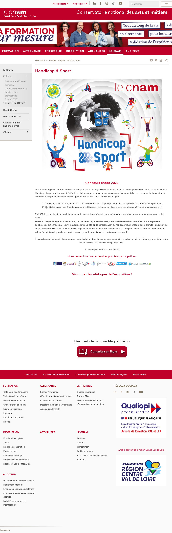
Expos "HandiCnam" (69, 60)
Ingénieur (7, 413)
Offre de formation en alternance (56, 396)
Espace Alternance (49, 392)
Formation (10, 385)
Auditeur (9, 474)
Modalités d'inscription (14, 447)
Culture (52, 60)
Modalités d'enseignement (16, 459)
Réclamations (139, 374)
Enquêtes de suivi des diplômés (18, 489)
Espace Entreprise (86, 392)
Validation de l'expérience (15, 396)
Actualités (47, 432)
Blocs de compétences (14, 400)
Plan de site (31, 374)
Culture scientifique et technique (15, 83)
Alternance (48, 385)
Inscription (11, 432)
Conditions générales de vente (90, 374)
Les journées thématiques (11, 94)
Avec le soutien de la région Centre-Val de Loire (141, 450)
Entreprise (84, 385)
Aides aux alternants (50, 409)
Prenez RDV (83, 396)
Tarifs (6, 442)
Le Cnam (40, 60)
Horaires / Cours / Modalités (16, 464)
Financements (10, 451)
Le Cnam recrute (12, 116)
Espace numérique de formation (18, 480)
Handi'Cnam (10, 110)
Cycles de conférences (16, 88)
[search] (144, 4)
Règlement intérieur (12, 484)
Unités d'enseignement (14, 404)
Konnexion (5, 530)
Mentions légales (119, 374)
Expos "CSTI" (11, 99)
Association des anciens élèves (11, 124)
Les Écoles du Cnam (13, 417)
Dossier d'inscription (13, 438)
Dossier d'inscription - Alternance (56, 404)
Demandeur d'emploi (13, 455)
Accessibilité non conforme (56, 374)
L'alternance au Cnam (51, 400)
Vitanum (7, 132)
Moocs (6, 422)
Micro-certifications (12, 409)
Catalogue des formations (15, 392)
